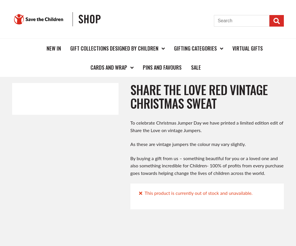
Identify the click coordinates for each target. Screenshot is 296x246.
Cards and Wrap (108, 67)
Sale (196, 67)
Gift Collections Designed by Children (114, 48)
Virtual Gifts (247, 48)
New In (54, 48)
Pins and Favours (162, 67)
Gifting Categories (195, 48)
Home (32, 48)
